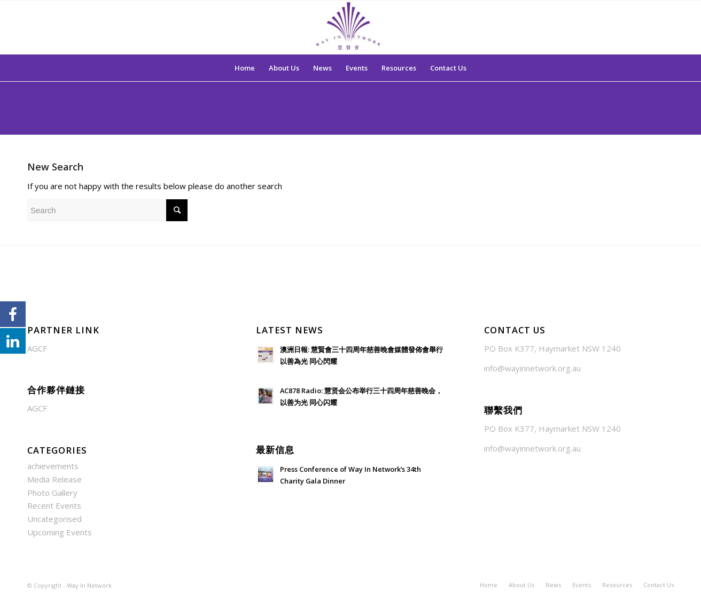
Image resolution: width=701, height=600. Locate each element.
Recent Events (54, 505)
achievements (53, 466)
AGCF (37, 348)
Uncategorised (54, 518)
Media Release (54, 479)
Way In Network (89, 585)
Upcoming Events (59, 532)
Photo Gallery (52, 492)
